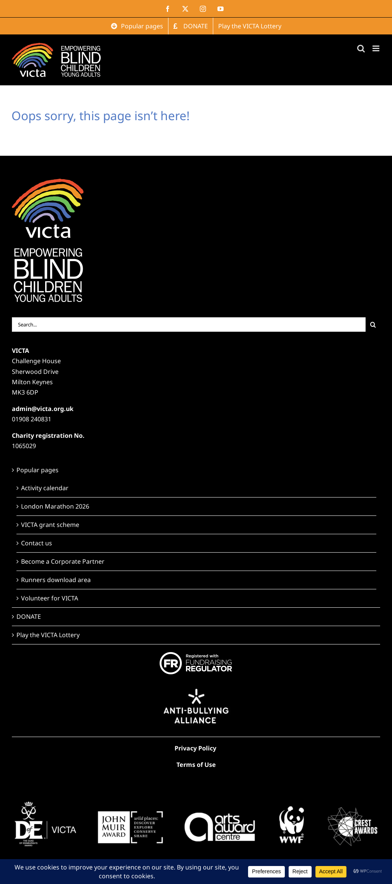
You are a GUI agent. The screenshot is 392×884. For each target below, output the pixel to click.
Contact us (36, 543)
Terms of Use (196, 764)
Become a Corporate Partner (63, 561)
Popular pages (37, 470)
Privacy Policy (195, 748)
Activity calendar (45, 488)
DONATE (28, 616)
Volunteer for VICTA (49, 598)
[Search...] (189, 324)
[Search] (373, 324)
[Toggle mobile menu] (376, 48)
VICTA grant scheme (50, 524)
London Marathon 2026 (55, 506)
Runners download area (56, 580)
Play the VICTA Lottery (48, 635)
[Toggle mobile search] (361, 48)
